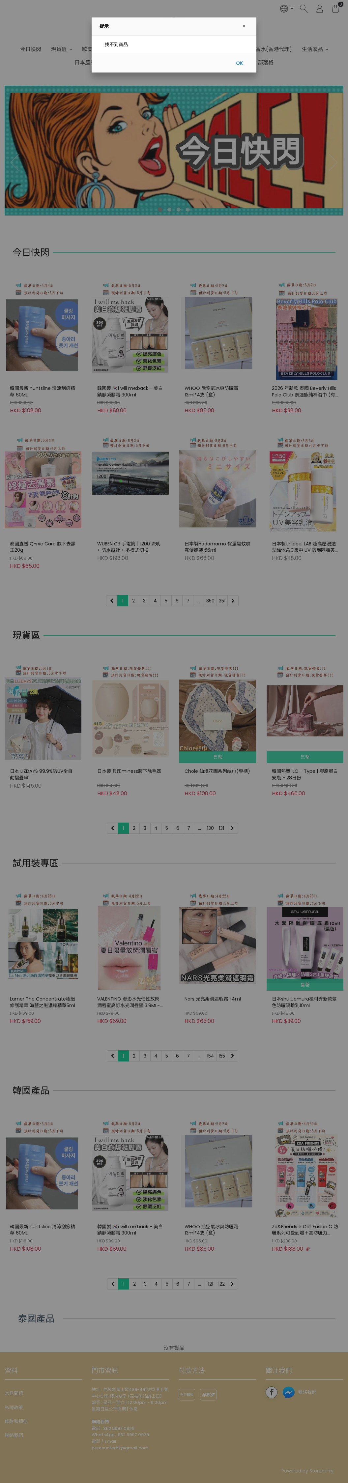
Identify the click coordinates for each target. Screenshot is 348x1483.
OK (239, 63)
